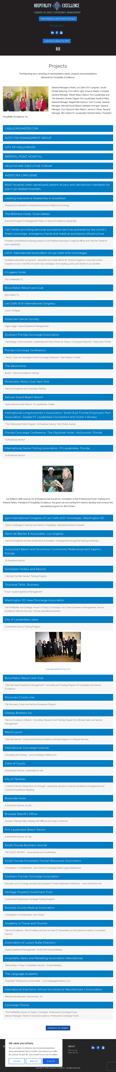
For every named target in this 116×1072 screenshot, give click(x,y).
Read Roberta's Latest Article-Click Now (58, 19)
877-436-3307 (57, 25)
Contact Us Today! (58, 1028)
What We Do (73, 1053)
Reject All (33, 1061)
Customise (17, 1061)
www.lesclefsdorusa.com (58, 669)
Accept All (51, 1061)
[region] (33, 1053)
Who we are (72, 1050)
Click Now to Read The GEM (57, 41)
